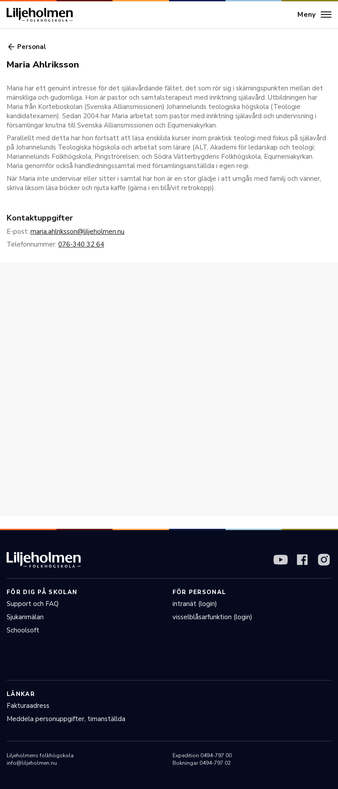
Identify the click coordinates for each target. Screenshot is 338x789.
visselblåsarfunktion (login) (212, 617)
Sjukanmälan (25, 617)
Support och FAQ (33, 603)
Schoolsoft (23, 630)
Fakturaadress (28, 705)
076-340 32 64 (81, 244)
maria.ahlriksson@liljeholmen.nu (77, 231)
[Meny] (314, 15)
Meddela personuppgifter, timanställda (66, 718)
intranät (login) (195, 603)
